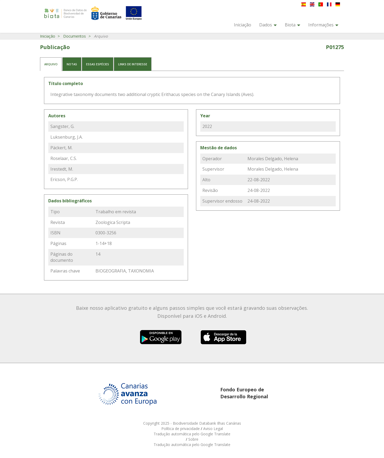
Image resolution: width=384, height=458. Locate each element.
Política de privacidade (181, 428)
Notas (72, 64)
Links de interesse (132, 64)
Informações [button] (323, 25)
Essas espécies (97, 64)
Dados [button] (268, 25)
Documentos (74, 36)
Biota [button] (292, 25)
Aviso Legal (213, 428)
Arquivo (51, 64)
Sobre (193, 439)
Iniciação (242, 25)
